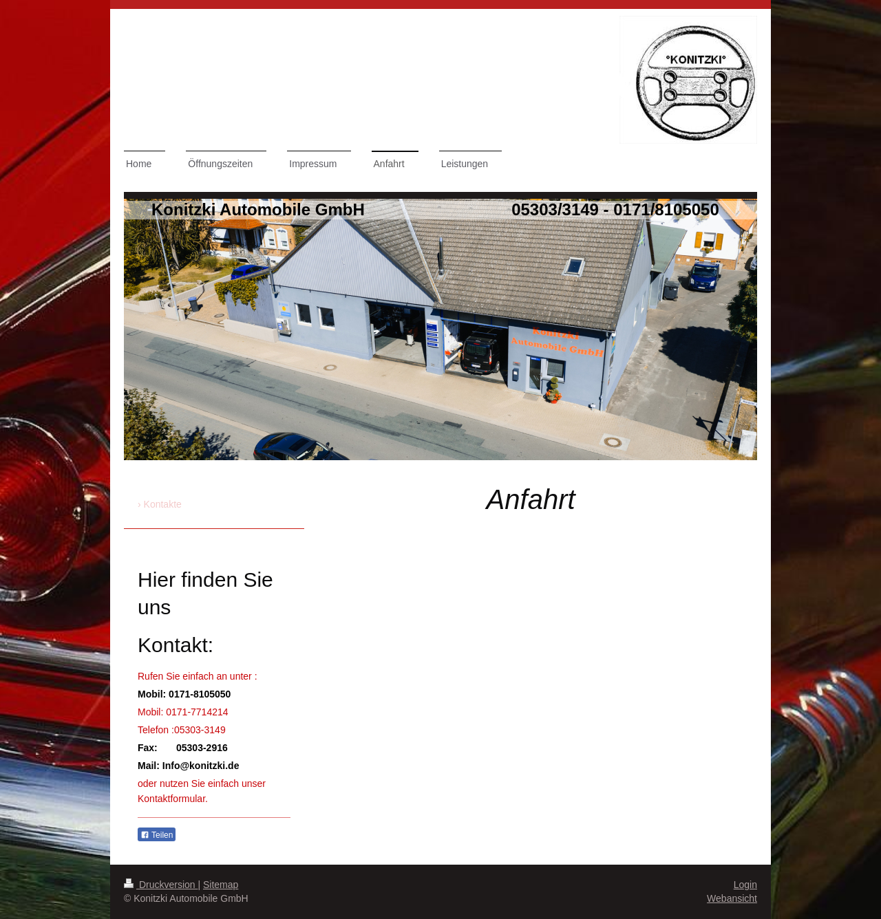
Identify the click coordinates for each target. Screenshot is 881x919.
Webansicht (732, 898)
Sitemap (220, 884)
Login (745, 884)
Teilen (156, 835)
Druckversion (161, 884)
